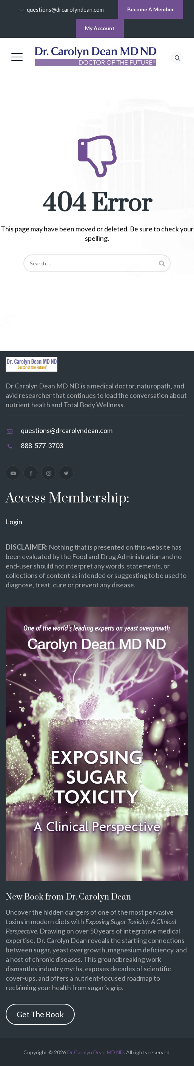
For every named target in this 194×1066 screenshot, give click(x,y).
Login (14, 522)
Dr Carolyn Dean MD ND (95, 1052)
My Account (100, 28)
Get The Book (40, 1014)
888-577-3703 (42, 445)
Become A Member (150, 9)
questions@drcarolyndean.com (65, 9)
